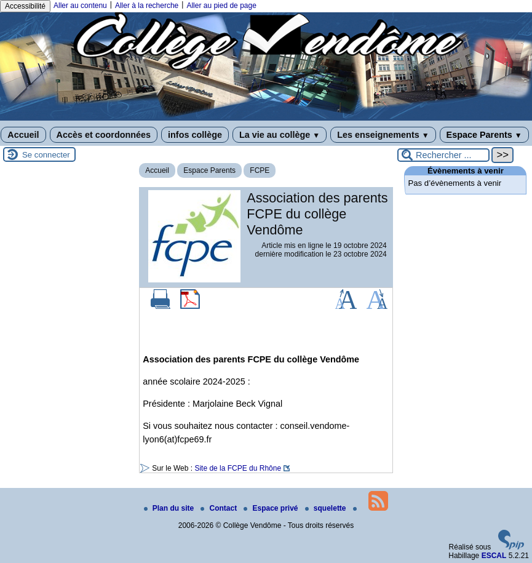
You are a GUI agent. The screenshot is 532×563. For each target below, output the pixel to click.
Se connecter (46, 154)
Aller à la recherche (146, 5)
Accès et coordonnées (104, 135)
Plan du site (170, 508)
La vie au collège (279, 135)
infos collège (195, 135)
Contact (219, 508)
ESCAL (494, 555)
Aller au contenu (80, 5)
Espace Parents (484, 135)
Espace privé (272, 508)
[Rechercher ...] (443, 155)
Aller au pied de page (221, 5)
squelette (326, 508)
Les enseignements (383, 135)
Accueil (23, 135)
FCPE (259, 170)
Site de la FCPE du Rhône (237, 468)
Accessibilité (25, 6)
